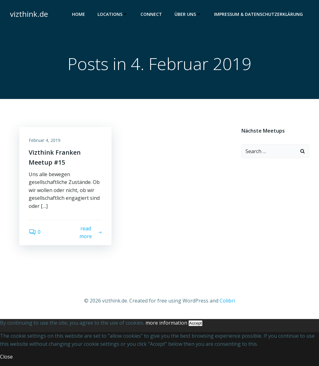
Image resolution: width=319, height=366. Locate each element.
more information (166, 322)
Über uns (188, 14)
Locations (113, 14)
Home (78, 14)
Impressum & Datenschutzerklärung (258, 14)
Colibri (227, 300)
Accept (195, 323)
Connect (151, 14)
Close (6, 356)
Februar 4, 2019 (44, 140)
